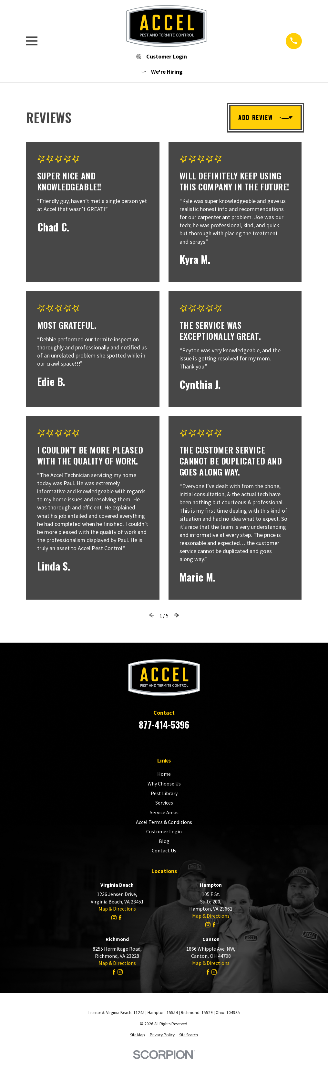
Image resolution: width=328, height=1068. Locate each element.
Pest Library (164, 793)
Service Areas (164, 812)
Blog (164, 841)
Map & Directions (117, 908)
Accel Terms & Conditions (164, 822)
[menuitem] (137, 1035)
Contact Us (164, 850)
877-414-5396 (164, 724)
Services (164, 802)
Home (164, 774)
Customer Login (164, 831)
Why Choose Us (164, 783)
